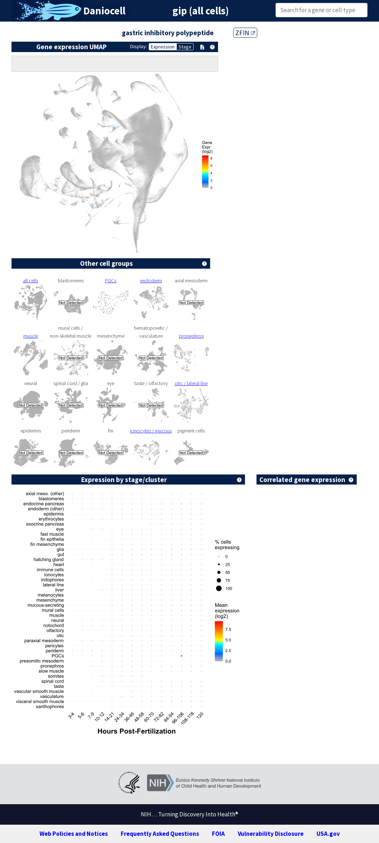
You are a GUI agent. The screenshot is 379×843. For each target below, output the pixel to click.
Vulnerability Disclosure (271, 834)
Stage (185, 46)
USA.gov (328, 834)
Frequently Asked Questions (160, 834)
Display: (138, 46)
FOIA (218, 834)
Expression (163, 46)
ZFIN (245, 32)
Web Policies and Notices (74, 834)
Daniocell (104, 10)
